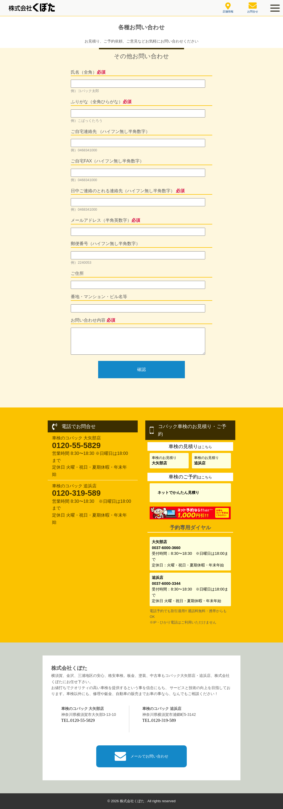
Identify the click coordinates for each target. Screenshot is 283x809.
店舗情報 (228, 7)
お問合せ (252, 7)
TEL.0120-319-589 (159, 720)
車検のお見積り (164, 460)
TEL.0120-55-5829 (78, 720)
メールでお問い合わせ (141, 756)
